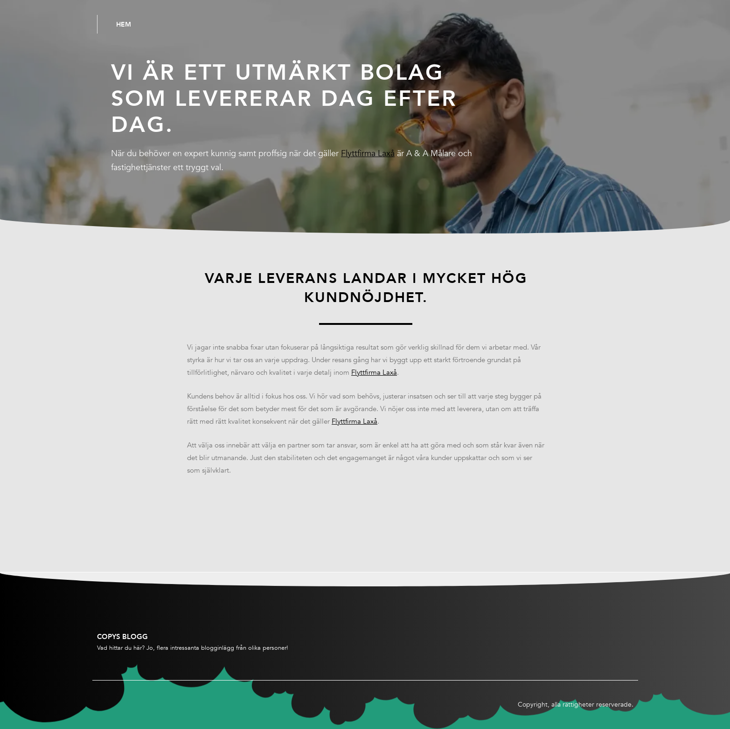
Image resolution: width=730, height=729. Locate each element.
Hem (123, 24)
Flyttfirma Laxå (368, 153)
